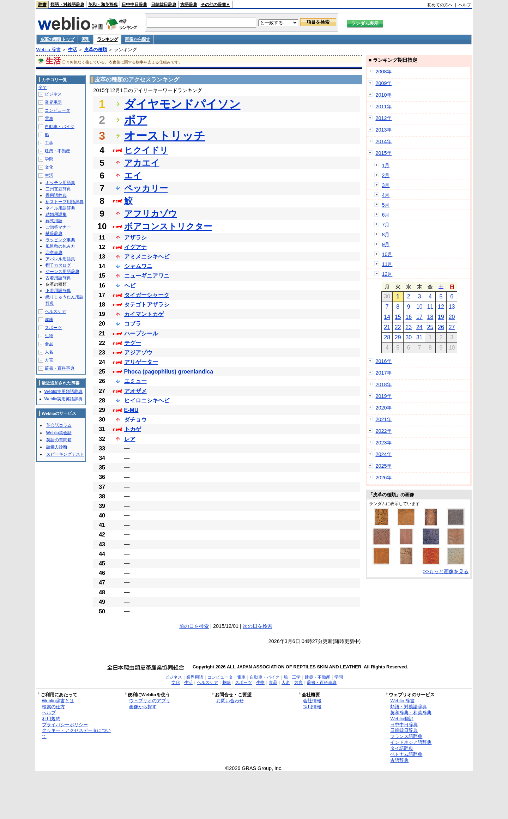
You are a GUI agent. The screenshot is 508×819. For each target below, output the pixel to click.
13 (452, 307)
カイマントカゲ (144, 314)
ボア (135, 120)
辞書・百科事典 (59, 368)
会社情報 (312, 700)
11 (430, 307)
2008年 (383, 71)
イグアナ (135, 247)
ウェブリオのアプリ (149, 700)
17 (419, 317)
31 (419, 337)
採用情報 (312, 706)
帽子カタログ (58, 265)
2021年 (383, 419)
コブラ (132, 324)
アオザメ (135, 391)
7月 (385, 225)
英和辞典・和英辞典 (410, 712)
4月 (385, 195)
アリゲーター (141, 362)
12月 (387, 274)
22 (398, 327)
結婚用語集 (56, 214)
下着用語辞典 (58, 290)
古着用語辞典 (58, 277)
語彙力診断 (56, 446)
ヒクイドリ (146, 150)
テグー (132, 343)
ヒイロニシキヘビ (146, 401)
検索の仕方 (53, 706)
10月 (387, 254)
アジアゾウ (138, 353)
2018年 (383, 384)
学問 (49, 159)
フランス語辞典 (406, 736)
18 (430, 317)
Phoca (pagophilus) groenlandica (168, 372)
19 (441, 317)
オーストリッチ (164, 135)
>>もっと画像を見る (446, 571)
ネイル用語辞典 (60, 208)
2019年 (383, 396)
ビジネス (53, 94)
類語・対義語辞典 (67, 4)
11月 (387, 264)
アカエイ (141, 163)
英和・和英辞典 (103, 4)
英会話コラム (59, 425)
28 (387, 337)
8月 (385, 234)
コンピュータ (57, 110)
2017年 (383, 373)
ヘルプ (464, 4)
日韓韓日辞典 (163, 4)
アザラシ (135, 238)
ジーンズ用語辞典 (62, 271)
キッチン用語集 (60, 182)
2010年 (383, 95)
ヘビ (129, 286)
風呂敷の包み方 (60, 246)
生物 (49, 335)
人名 (49, 352)
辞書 (42, 4)
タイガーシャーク (146, 295)
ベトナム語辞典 (406, 754)
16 (408, 317)
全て (42, 87)
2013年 (383, 130)
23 (408, 327)
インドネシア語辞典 (410, 742)
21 (387, 327)
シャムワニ (138, 266)
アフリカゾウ (150, 213)
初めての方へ (440, 4)
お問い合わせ (230, 700)
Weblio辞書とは (58, 700)
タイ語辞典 (401, 748)
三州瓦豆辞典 (58, 189)
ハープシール (141, 333)
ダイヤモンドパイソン (182, 104)
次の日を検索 (257, 626)
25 (430, 327)
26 (441, 327)
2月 (385, 175)
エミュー (135, 381)
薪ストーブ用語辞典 (65, 201)
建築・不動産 (57, 150)
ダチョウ (135, 420)
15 (398, 317)
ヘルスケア (55, 311)
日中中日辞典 (134, 4)
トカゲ (132, 429)
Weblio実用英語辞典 (63, 398)
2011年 (383, 106)
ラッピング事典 (60, 239)
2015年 (383, 153)
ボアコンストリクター (168, 226)
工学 (49, 142)
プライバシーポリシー (65, 724)
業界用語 (53, 102)
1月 (385, 165)
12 (441, 307)
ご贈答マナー (58, 227)
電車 (49, 118)
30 (408, 337)
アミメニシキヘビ (146, 257)
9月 (385, 244)
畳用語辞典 (56, 195)
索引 (85, 39)
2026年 (383, 477)
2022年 (383, 431)
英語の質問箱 (59, 439)
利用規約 (51, 718)
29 (398, 337)
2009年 (383, 83)
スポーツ (53, 327)
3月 (385, 185)
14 (387, 317)
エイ (133, 175)
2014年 (383, 141)
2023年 (383, 442)
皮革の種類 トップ (57, 39)
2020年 (383, 408)
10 (419, 307)
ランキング (107, 39)
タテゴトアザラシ (146, 305)
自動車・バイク (59, 126)
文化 (49, 167)
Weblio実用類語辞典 (63, 391)
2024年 (383, 454)
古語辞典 (188, 4)
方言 (49, 360)
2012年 (383, 118)
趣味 (49, 319)
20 (452, 317)
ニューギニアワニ (146, 276)
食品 (49, 343)
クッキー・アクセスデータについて (76, 733)
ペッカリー (146, 188)
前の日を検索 (194, 626)
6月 (385, 215)
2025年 (383, 466)
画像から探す (137, 39)
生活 (72, 49)
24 (419, 327)
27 (452, 327)
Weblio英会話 (59, 432)
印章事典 (54, 252)
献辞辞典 (54, 233)
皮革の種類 (95, 49)
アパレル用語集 (60, 258)
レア (129, 439)
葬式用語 (54, 220)
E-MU (131, 410)
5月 (385, 205)
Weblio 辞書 (48, 49)
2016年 (383, 361)
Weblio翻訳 (401, 718)
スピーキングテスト (65, 454)
